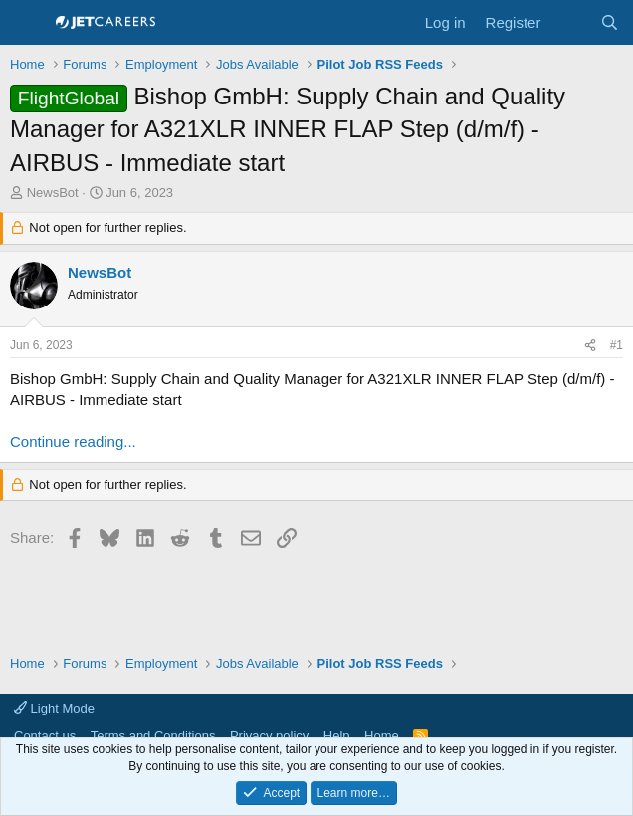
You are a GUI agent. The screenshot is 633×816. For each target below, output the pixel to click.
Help (336, 735)
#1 (616, 345)
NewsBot (53, 192)
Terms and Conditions (153, 735)
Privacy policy (269, 735)
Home (381, 735)
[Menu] (27, 23)
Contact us (45, 735)
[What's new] (569, 22)
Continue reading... (73, 441)
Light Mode (54, 708)
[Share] (590, 345)
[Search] (609, 22)
